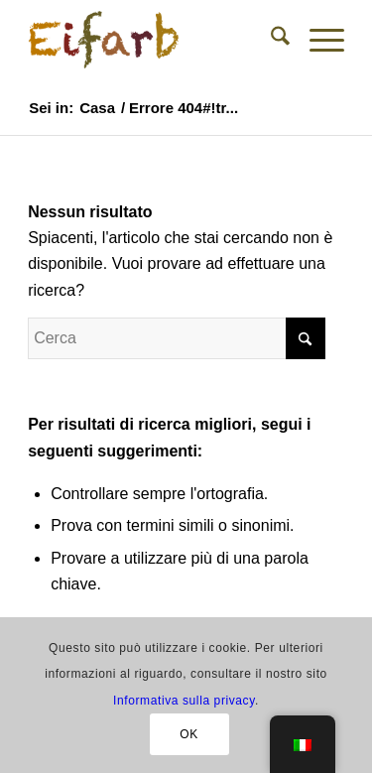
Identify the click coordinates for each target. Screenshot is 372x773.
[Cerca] (270, 39)
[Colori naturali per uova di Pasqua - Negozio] (154, 39)
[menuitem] (270, 39)
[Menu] (317, 39)
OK (189, 734)
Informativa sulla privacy (184, 701)
